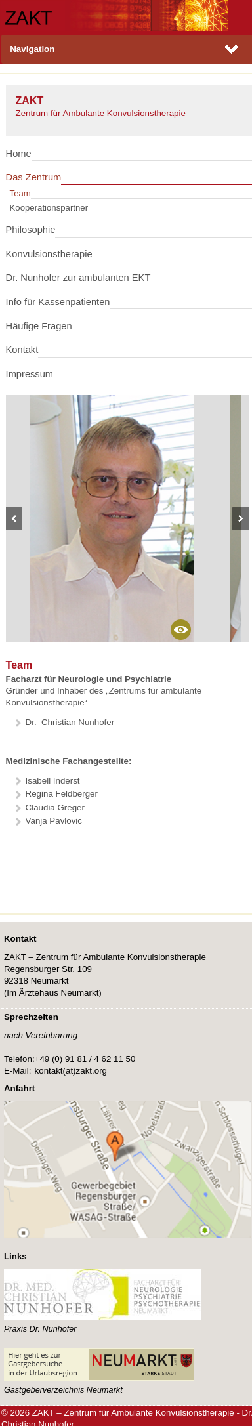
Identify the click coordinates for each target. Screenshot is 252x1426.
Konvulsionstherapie (49, 254)
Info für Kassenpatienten (58, 302)
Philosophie (31, 229)
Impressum (29, 374)
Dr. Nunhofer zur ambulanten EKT (78, 277)
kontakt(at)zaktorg (71, 1071)
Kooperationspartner (49, 208)
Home (19, 153)
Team (20, 193)
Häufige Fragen (39, 326)
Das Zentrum (34, 177)
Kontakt (22, 350)
